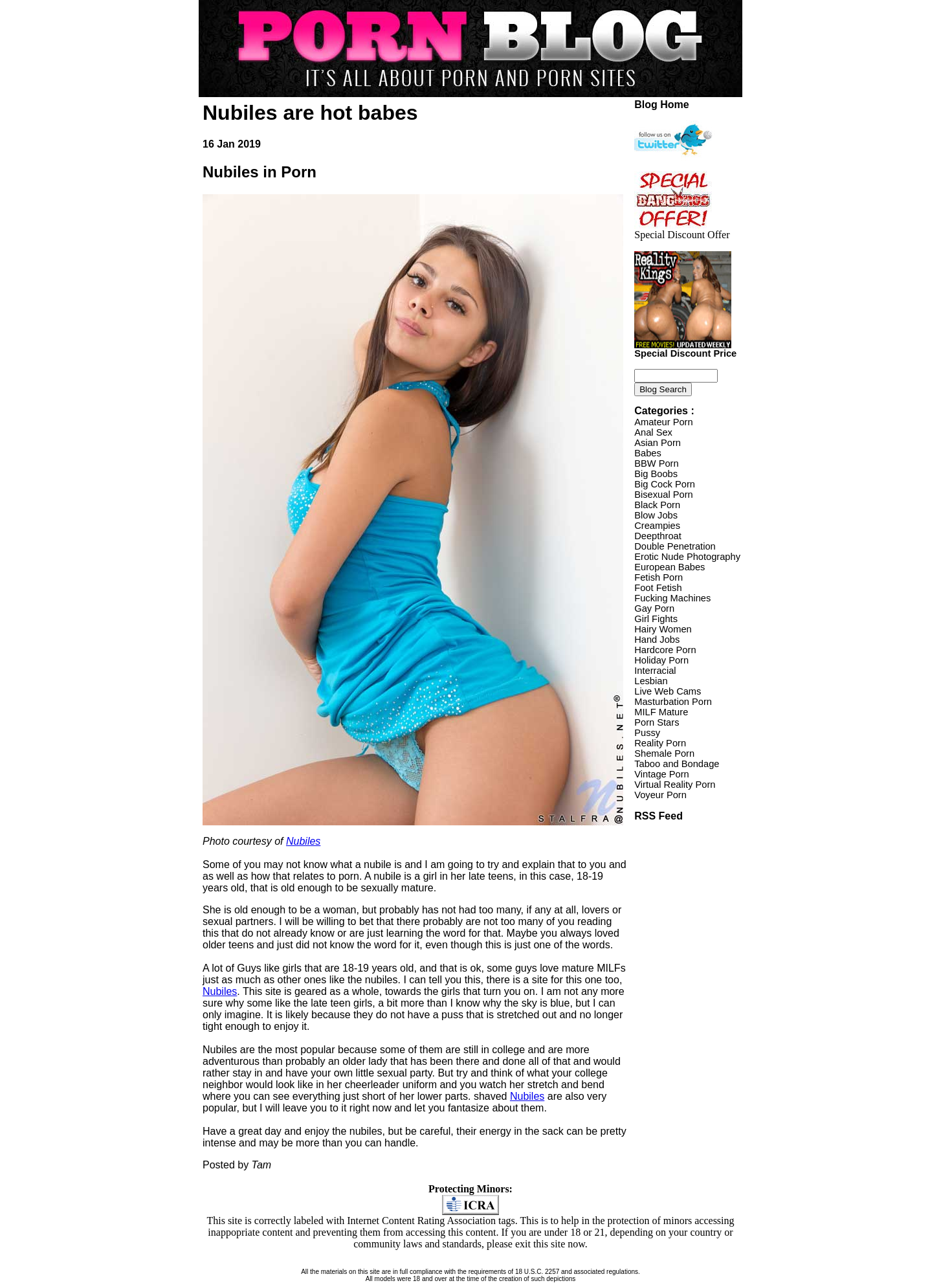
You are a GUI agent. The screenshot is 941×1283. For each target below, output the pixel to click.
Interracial (655, 670)
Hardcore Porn (665, 650)
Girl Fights (656, 619)
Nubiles (303, 841)
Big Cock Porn (664, 484)
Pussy (647, 733)
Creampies (657, 525)
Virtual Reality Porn (674, 784)
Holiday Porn (661, 660)
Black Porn (657, 505)
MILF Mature (661, 712)
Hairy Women (663, 629)
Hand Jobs (657, 639)
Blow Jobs (656, 515)
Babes (647, 453)
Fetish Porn (658, 577)
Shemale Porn (664, 753)
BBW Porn (656, 463)
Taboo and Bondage (676, 764)
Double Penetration (674, 546)
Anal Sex (653, 432)
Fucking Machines (672, 598)
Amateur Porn (663, 422)
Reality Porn (660, 743)
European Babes (669, 567)
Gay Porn (654, 608)
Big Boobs (656, 474)
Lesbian (650, 681)
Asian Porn (657, 443)
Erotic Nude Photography (687, 557)
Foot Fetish (657, 588)
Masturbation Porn (673, 702)
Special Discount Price (685, 349)
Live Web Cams (667, 691)
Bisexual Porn (663, 494)
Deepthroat (657, 536)
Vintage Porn (661, 774)
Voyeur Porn (660, 795)
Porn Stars (656, 722)
